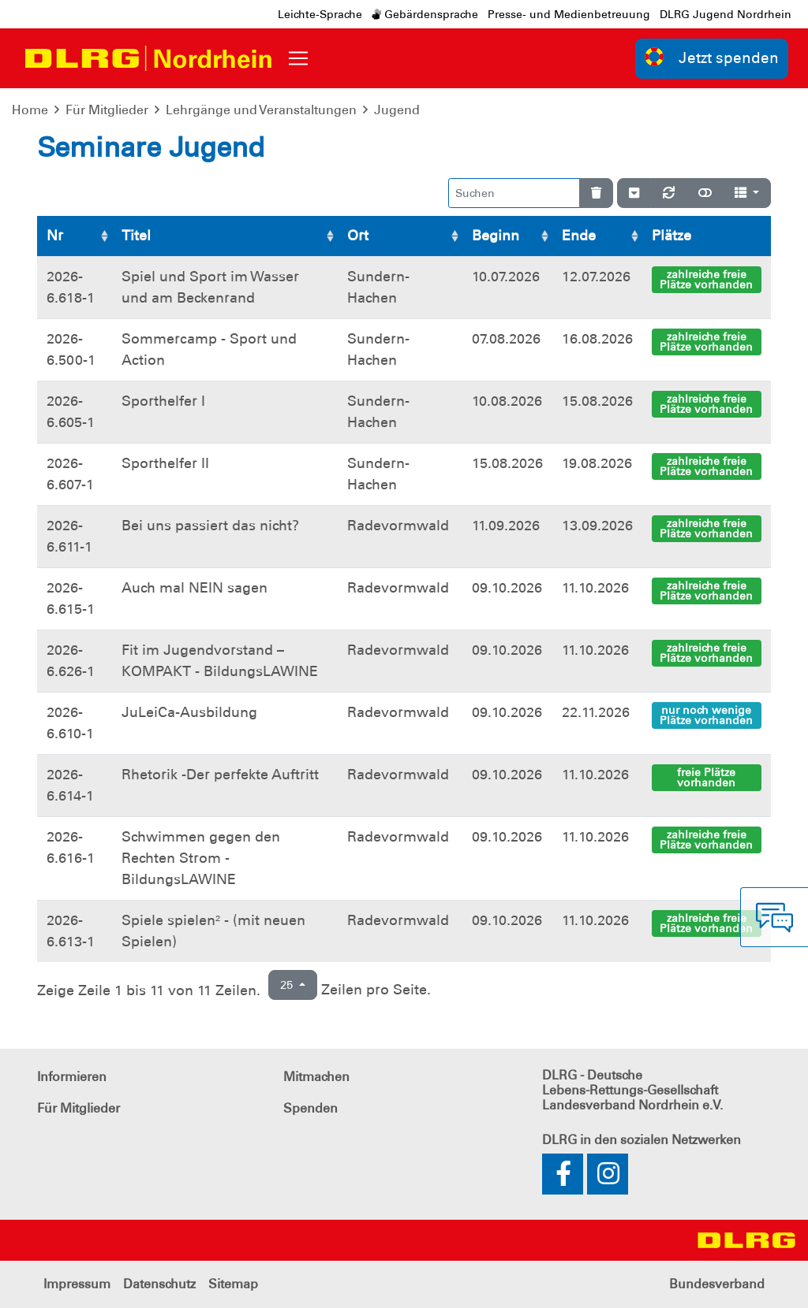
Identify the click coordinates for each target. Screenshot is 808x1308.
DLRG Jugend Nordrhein (725, 14)
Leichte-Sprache (320, 14)
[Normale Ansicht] (705, 193)
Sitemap (233, 1283)
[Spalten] (747, 193)
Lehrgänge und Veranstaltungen (261, 109)
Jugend (397, 109)
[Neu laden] (668, 193)
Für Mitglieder (106, 109)
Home (30, 109)
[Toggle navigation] (298, 58)
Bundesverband (717, 1283)
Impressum (76, 1283)
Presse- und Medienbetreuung (569, 14)
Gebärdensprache (425, 14)
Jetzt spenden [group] (712, 57)
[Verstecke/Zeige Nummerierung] (634, 193)
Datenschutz (159, 1283)
